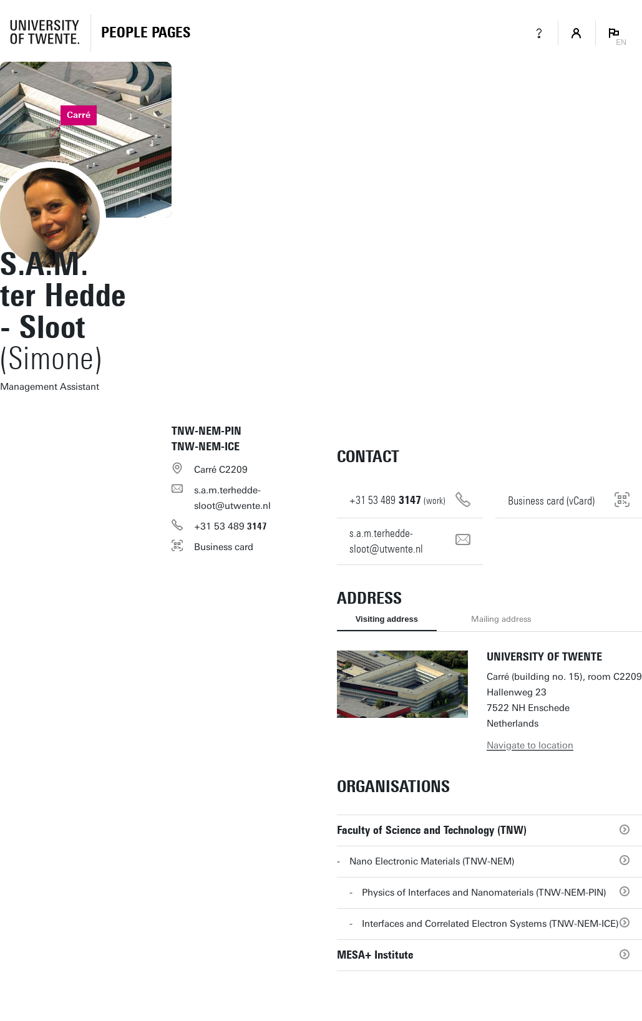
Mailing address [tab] (501, 619)
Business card (223, 547)
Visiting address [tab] (387, 619)
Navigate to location (530, 745)
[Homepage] (145, 33)
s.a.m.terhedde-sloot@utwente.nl (232, 498)
